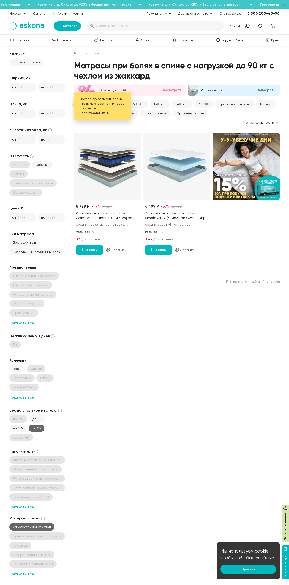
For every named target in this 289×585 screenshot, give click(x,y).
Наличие (17, 54)
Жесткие (266, 104)
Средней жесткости (234, 104)
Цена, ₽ (16, 208)
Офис (142, 40)
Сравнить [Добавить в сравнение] (116, 250)
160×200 (138, 104)
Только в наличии (26, 62)
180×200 (160, 104)
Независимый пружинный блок (36, 252)
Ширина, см (20, 78)
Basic (17, 369)
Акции (59, 13)
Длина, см (18, 104)
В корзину (89, 250)
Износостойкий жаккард (32, 527)
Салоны (39, 13)
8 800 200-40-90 (263, 13)
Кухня (272, 40)
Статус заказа (230, 13)
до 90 (36, 428)
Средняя (42, 165)
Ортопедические (190, 113)
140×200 (182, 104)
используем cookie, (249, 551)
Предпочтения (22, 267)
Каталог (67, 26)
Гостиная (61, 40)
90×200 (203, 104)
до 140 (18, 428)
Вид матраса (21, 234)
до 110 (37, 419)
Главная (79, 53)
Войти (234, 26)
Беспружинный (24, 242)
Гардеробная (229, 40)
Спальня (19, 40)
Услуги (78, 13)
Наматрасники (155, 113)
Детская (103, 40)
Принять (248, 569)
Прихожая (183, 40)
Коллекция (19, 360)
